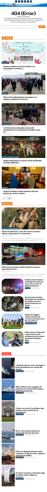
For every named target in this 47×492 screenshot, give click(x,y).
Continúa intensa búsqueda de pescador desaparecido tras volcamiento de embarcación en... (21, 130)
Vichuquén (6, 124)
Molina (4, 93)
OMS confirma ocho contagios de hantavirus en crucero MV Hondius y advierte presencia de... (30, 389)
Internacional (19, 371)
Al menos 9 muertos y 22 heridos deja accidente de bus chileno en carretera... (30, 475)
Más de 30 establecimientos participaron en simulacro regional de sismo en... (20, 98)
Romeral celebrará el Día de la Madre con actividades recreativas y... (19, 67)
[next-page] (9, 198)
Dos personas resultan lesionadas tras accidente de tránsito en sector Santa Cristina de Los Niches (35, 301)
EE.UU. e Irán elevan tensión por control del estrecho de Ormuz (28, 432)
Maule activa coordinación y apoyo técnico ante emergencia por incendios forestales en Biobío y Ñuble (35, 336)
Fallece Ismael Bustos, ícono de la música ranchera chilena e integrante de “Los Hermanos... (21, 232)
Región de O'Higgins (30, 323)
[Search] (41, 26)
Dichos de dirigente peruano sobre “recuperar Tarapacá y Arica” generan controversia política (30, 453)
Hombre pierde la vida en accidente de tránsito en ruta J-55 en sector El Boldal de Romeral (34, 283)
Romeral (5, 63)
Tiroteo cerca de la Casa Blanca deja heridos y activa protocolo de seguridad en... (30, 410)
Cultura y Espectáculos (10, 157)
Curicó (4, 264)
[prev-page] (4, 198)
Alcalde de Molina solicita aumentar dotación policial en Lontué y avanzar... (20, 192)
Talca (26, 342)
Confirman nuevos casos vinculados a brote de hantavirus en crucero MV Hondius (30, 367)
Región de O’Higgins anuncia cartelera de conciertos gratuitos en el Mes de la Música (35, 318)
